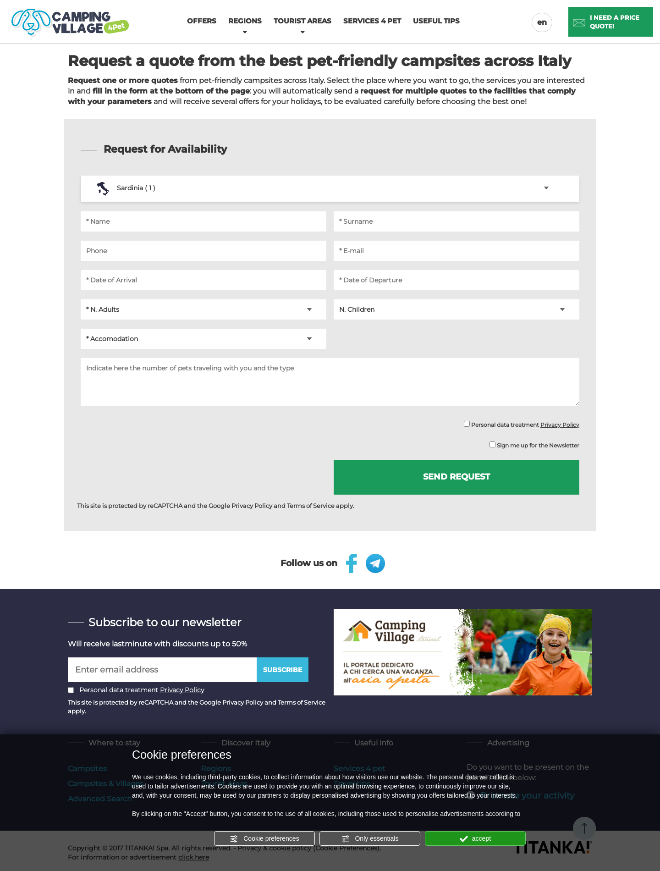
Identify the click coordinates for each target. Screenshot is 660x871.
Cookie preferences (264, 839)
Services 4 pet (372, 21)
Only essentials (370, 839)
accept (475, 839)
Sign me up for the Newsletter (534, 445)
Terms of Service (311, 505)
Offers (201, 21)
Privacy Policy (559, 424)
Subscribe (282, 670)
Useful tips (436, 21)
